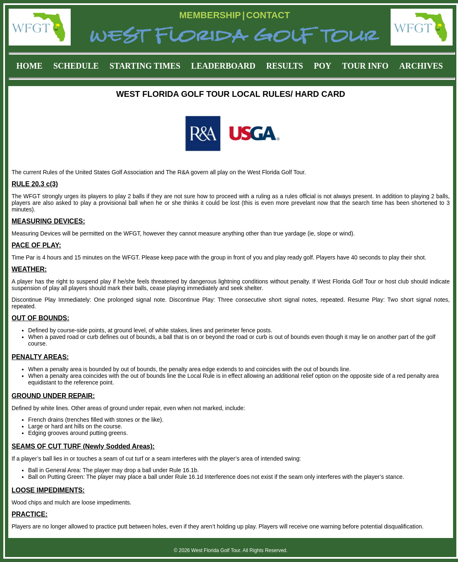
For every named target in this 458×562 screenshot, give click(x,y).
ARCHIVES (421, 65)
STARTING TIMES (145, 65)
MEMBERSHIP (210, 15)
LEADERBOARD (223, 65)
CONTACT (268, 15)
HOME (30, 65)
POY (322, 65)
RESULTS (284, 65)
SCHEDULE (76, 65)
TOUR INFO (365, 65)
